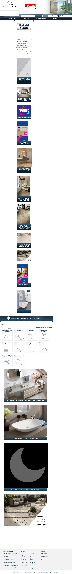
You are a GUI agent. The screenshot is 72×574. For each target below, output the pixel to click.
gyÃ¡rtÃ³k (26, 18)
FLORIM (23, 556)
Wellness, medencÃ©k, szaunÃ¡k (22, 53)
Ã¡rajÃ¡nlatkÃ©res (41, 18)
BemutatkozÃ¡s (44, 553)
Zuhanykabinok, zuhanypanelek (22, 41)
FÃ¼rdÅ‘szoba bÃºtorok (20, 49)
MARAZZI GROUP (33, 556)
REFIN (31, 561)
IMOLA (22, 564)
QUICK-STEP (32, 558)
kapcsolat (8, 20)
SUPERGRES (32, 566)
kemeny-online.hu (16, 572)
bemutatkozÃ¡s (13, 18)
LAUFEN (31, 555)
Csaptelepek (18, 39)
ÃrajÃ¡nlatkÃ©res (44, 556)
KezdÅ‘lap (52, 15)
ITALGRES (23, 567)
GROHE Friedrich (24, 561)
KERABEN (32, 553)
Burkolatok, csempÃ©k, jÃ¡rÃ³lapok (22, 35)
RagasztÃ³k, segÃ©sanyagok (21, 47)
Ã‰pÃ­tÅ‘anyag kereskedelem (63, 15)
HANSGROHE (24, 562)
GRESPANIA (23, 559)
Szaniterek (18, 37)
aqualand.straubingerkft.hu (43, 572)
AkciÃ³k (42, 558)
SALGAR (31, 565)
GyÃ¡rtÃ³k (43, 555)
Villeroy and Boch (33, 568)
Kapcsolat (43, 559)
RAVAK (31, 559)
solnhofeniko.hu (56, 572)
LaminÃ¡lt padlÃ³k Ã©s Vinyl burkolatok (23, 51)
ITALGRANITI (24, 565)
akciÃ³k (55, 18)
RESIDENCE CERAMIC (32, 563)
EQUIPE (23, 555)
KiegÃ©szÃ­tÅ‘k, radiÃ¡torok (21, 43)
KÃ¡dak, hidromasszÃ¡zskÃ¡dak (22, 45)
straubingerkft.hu (28, 572)
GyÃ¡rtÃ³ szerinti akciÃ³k (43, 327)
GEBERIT (23, 558)
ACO (22, 553)
